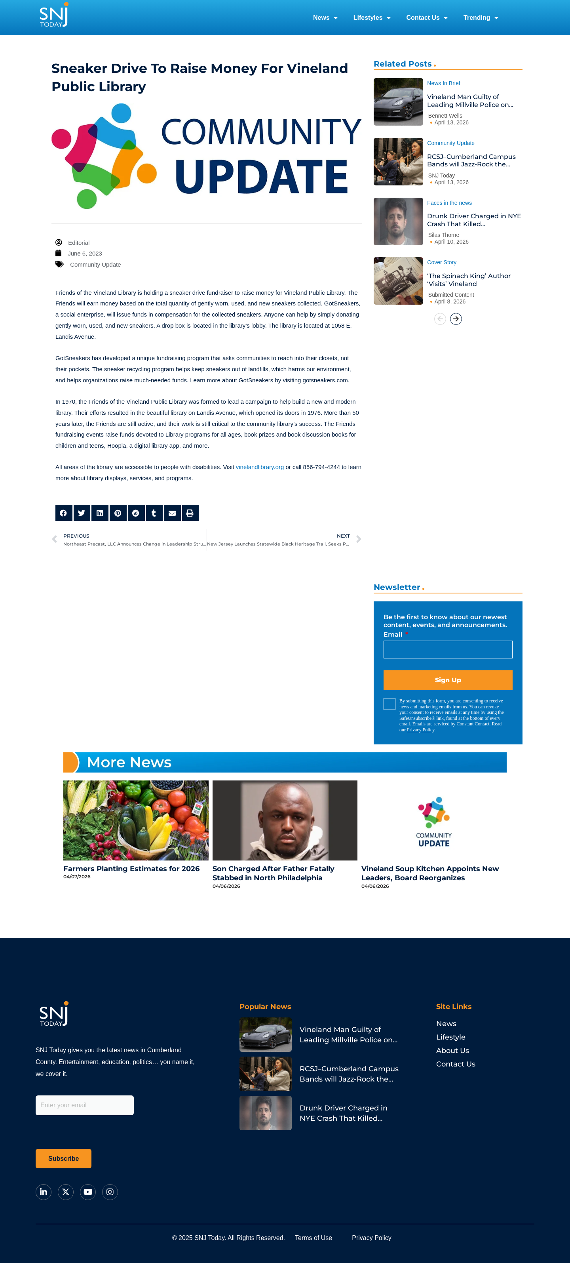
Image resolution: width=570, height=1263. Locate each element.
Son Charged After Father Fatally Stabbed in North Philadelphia (273, 873)
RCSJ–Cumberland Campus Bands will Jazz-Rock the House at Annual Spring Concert (471, 160)
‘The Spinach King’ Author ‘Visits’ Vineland (469, 280)
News (325, 18)
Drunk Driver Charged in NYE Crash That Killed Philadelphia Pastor (474, 220)
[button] (63, 513)
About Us (452, 1050)
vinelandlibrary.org (260, 467)
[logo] (54, 17)
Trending (481, 18)
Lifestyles (372, 18)
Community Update (95, 264)
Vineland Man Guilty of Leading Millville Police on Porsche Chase (468, 101)
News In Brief (443, 83)
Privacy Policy (421, 730)
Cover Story (441, 262)
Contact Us (427, 18)
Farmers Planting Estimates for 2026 (131, 868)
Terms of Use (313, 1237)
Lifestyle (451, 1037)
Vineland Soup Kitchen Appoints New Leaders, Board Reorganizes (430, 873)
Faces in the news (449, 203)
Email (394, 634)
